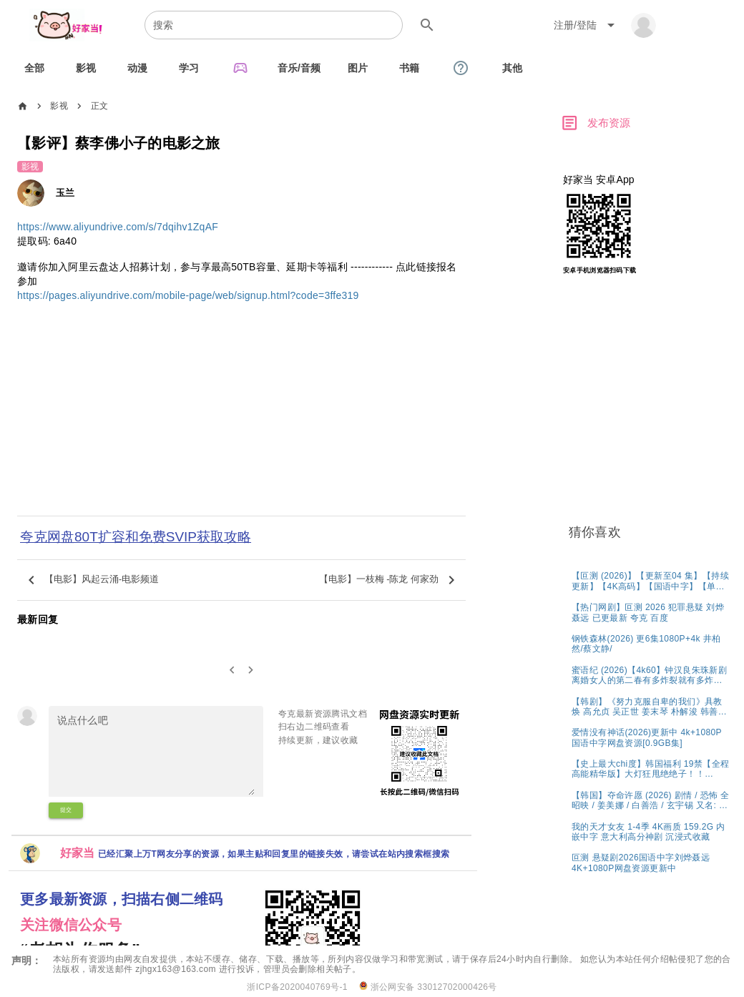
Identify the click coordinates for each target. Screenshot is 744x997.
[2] (251, 670)
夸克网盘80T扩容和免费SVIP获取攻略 (135, 536)
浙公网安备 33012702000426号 (428, 986)
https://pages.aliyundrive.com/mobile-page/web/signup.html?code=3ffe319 (188, 295)
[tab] (34, 68)
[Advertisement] (241, 418)
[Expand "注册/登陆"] (586, 25)
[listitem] (651, 580)
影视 (59, 106)
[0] (232, 670)
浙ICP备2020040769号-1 (297, 987)
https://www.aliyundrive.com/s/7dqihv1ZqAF (117, 226)
